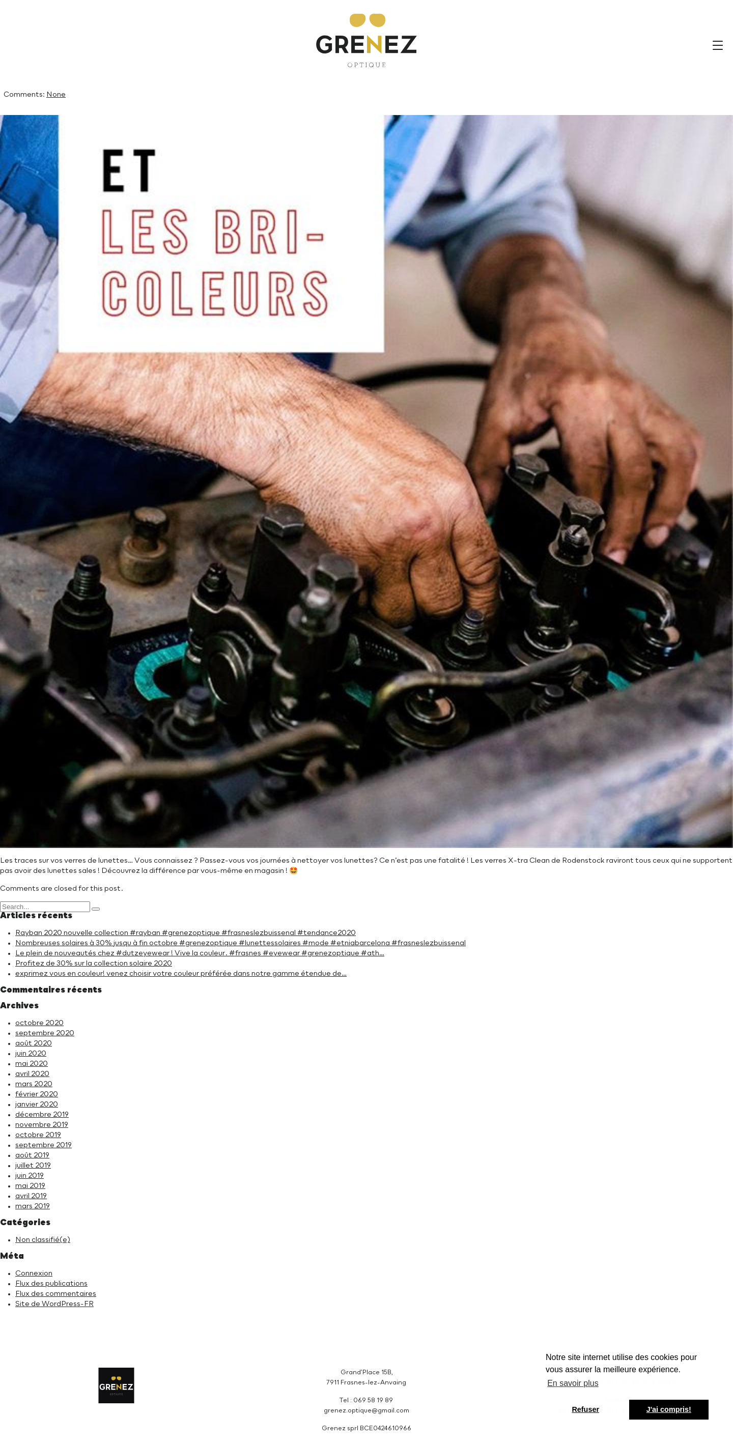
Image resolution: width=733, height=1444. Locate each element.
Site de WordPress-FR (54, 1304)
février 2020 (36, 1094)
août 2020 (33, 1043)
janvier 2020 (36, 1104)
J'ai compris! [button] (668, 1409)
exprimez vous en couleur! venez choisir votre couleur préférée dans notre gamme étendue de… (181, 973)
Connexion (33, 1273)
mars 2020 (33, 1084)
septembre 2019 (43, 1145)
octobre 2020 (39, 1023)
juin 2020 (30, 1053)
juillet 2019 (33, 1165)
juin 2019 (29, 1175)
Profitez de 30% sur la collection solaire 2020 (93, 963)
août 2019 (32, 1155)
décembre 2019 (42, 1114)
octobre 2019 (38, 1135)
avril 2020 (32, 1074)
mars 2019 (32, 1206)
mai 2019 (30, 1186)
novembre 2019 (41, 1124)
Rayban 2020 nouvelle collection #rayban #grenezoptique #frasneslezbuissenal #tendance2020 (185, 933)
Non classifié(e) (42, 1239)
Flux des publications (51, 1283)
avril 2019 (31, 1196)
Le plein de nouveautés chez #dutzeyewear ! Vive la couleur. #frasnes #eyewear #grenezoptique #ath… (199, 953)
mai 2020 (31, 1063)
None (56, 94)
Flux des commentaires (55, 1293)
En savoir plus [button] (573, 1383)
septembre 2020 (44, 1033)
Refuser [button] (585, 1409)
